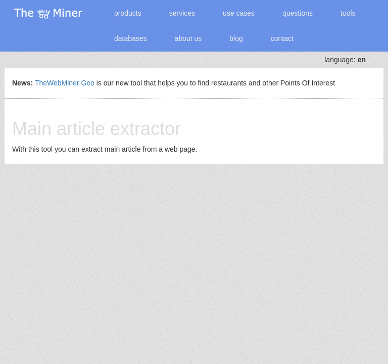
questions (297, 13)
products (127, 13)
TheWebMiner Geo (64, 83)
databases (130, 38)
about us (188, 38)
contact (282, 38)
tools (348, 13)
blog (236, 38)
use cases (239, 13)
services (182, 13)
